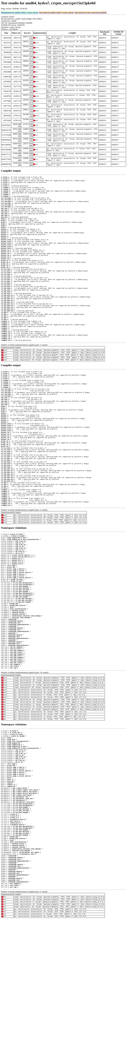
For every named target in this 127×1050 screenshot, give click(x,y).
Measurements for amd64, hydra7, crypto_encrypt (19, 13)
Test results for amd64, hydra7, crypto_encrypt (56, 13)
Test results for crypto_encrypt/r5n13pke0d (90, 13)
